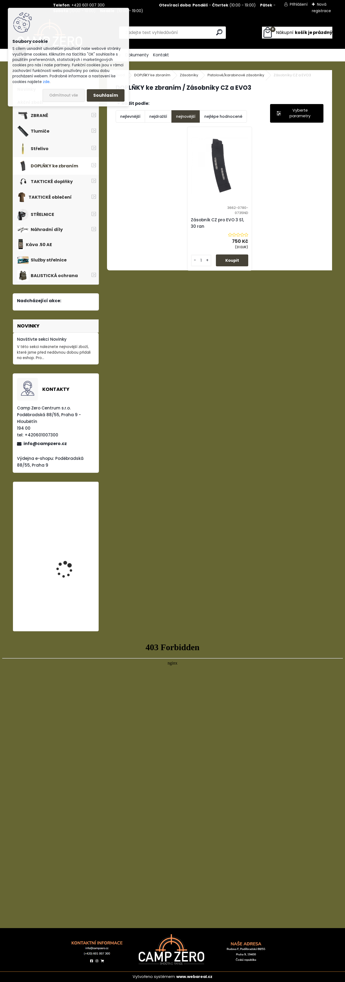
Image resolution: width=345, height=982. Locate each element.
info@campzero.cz (45, 443)
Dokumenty (137, 55)
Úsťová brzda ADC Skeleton (65, 554)
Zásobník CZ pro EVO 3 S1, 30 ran (217, 223)
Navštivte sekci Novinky (42, 339)
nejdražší (158, 116)
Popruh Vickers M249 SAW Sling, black (68, 515)
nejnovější (185, 116)
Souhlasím (105, 95)
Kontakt (161, 55)
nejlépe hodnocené (223, 116)
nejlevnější (130, 116)
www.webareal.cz (194, 976)
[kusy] (201, 260)
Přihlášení (299, 4)
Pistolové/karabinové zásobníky (236, 75)
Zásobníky (189, 75)
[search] (219, 32)
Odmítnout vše (63, 95)
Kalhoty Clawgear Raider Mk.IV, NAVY (65, 603)
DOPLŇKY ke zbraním (152, 75)
